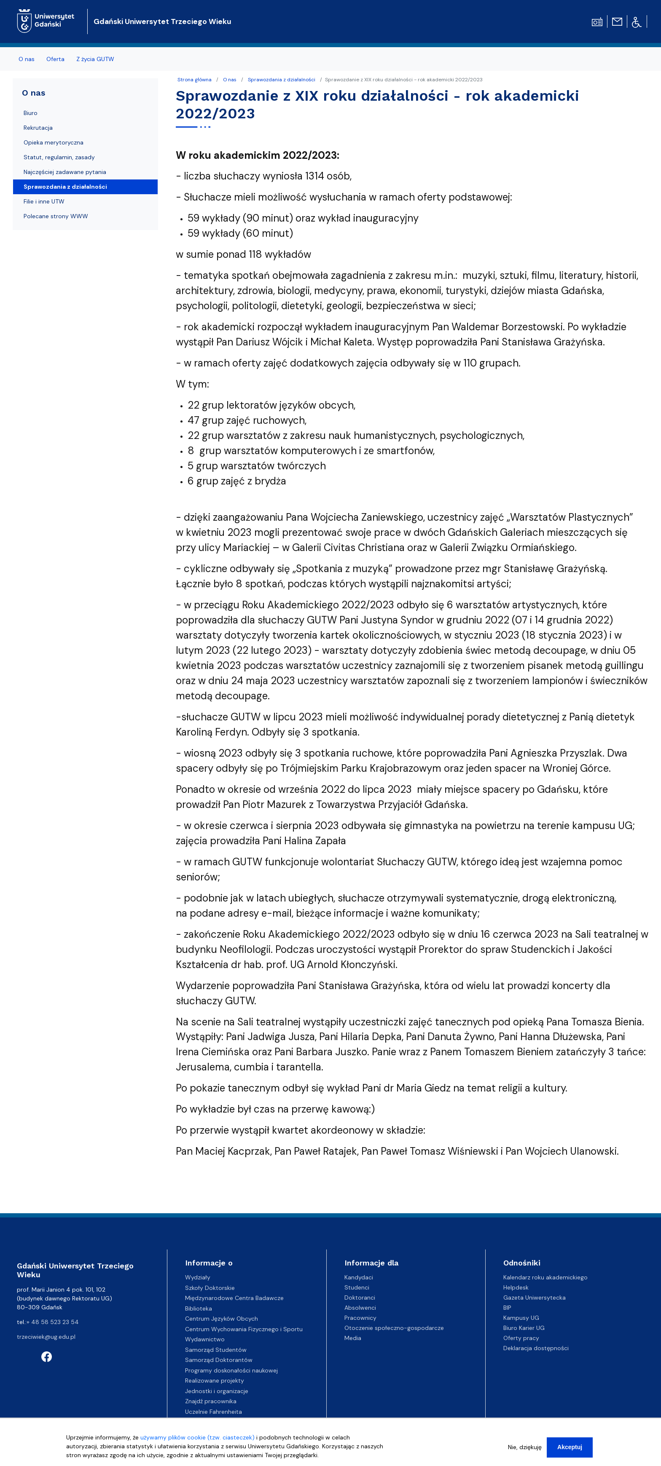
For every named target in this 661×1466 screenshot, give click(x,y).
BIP (507, 1307)
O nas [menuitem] (27, 59)
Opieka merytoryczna (53, 142)
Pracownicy (360, 1318)
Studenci (356, 1287)
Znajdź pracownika (210, 1401)
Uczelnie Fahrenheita (213, 1411)
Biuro (31, 113)
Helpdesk (516, 1287)
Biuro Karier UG (524, 1328)
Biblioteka (198, 1308)
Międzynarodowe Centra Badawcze (234, 1298)
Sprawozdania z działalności (281, 79)
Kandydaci (358, 1277)
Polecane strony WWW (56, 216)
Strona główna (194, 79)
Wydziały (197, 1277)
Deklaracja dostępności (536, 1348)
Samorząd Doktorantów (219, 1360)
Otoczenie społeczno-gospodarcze (394, 1328)
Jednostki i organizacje (216, 1391)
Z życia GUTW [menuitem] (95, 59)
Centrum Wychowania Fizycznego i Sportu (244, 1329)
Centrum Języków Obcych (221, 1318)
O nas (229, 79)
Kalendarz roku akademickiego (545, 1277)
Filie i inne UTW (44, 201)
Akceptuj (569, 1449)
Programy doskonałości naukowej (231, 1370)
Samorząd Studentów (216, 1350)
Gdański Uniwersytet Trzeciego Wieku (162, 21)
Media (352, 1338)
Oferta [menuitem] (55, 59)
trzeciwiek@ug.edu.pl (46, 1336)
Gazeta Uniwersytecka (534, 1297)
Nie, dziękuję (525, 1449)
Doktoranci (359, 1297)
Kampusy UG (521, 1318)
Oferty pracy (521, 1338)
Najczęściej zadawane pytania (65, 172)
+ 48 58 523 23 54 (53, 1322)
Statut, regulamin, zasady (59, 157)
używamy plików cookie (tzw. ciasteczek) (197, 1440)
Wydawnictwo (205, 1339)
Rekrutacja (38, 127)
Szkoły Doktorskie (210, 1288)
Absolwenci (360, 1307)
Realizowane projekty (214, 1380)
